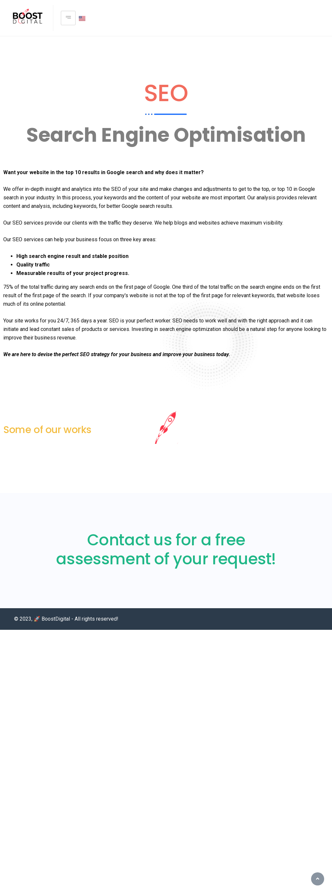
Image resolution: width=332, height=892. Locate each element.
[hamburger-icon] (68, 18)
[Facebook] (322, 18)
